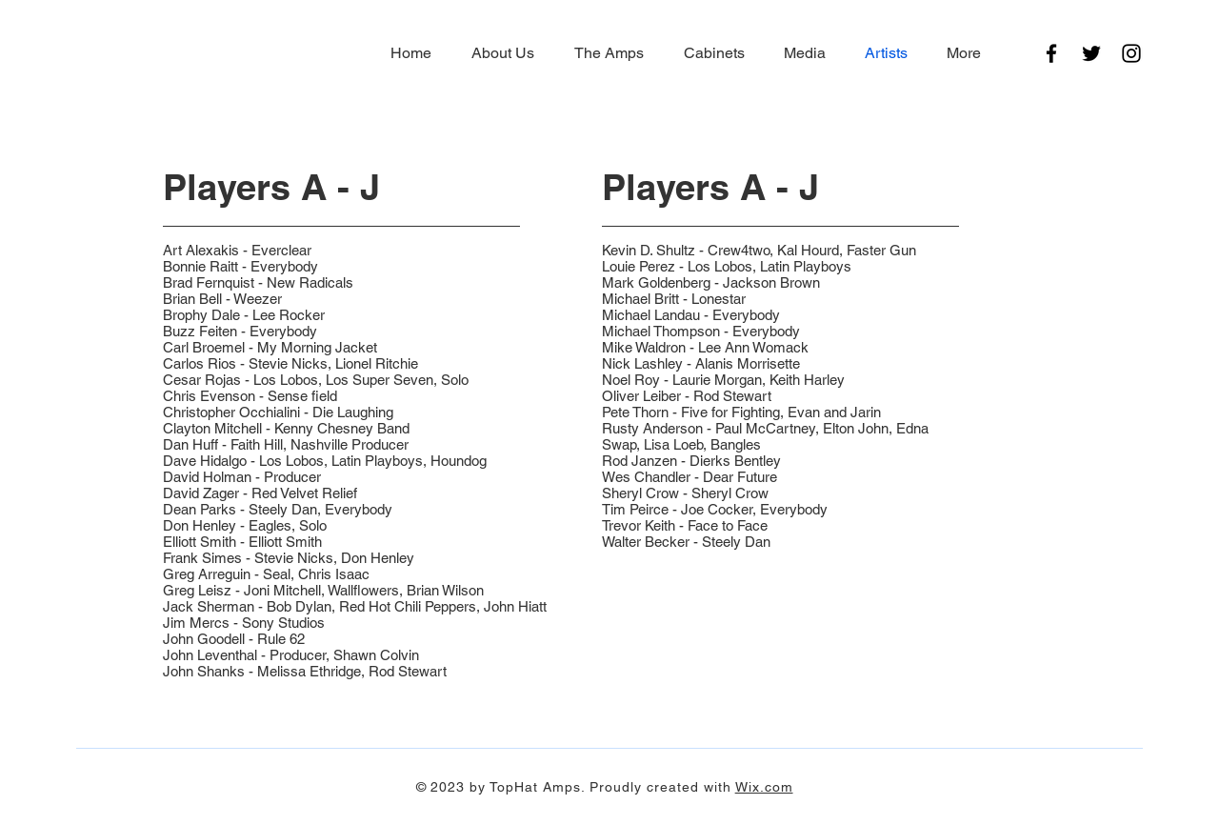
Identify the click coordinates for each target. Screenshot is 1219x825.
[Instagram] (1131, 53)
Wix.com (764, 787)
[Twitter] (1091, 53)
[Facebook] (1051, 53)
